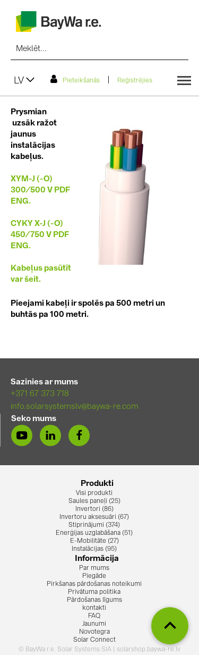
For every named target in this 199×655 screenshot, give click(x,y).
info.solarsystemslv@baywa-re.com (75, 407)
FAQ (94, 616)
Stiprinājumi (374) (94, 525)
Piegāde (94, 576)
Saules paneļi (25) (94, 501)
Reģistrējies (134, 81)
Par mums (94, 568)
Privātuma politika (94, 592)
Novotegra (94, 632)
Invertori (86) (94, 509)
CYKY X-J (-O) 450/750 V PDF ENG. (40, 235)
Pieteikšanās (75, 79)
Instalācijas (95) (94, 549)
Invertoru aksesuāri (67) (94, 517)
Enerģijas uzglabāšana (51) (94, 533)
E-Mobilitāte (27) (94, 541)
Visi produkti (94, 493)
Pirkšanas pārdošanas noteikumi (94, 584)
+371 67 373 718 (40, 394)
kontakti (94, 608)
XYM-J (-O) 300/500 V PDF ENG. (40, 190)
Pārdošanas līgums (94, 600)
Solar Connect (94, 640)
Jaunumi (94, 624)
